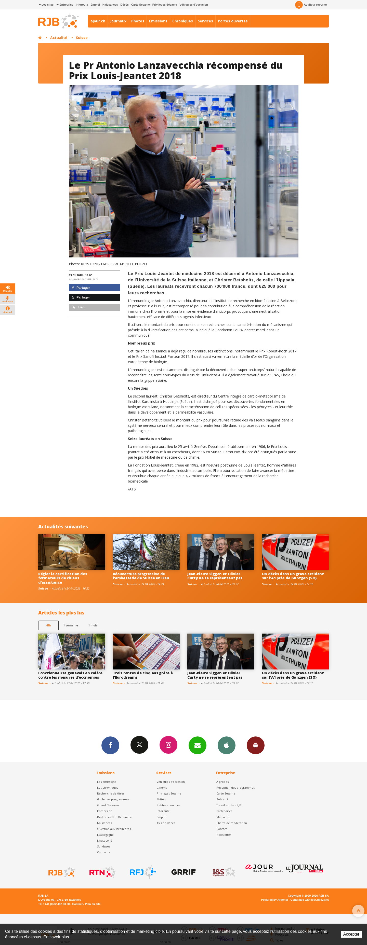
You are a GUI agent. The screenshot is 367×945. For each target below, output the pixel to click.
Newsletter (223, 834)
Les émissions (106, 781)
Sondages (103, 846)
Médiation (223, 817)
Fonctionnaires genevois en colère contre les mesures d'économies (70, 675)
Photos (137, 21)
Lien (78, 307)
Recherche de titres (110, 793)
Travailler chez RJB (228, 805)
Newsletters (197, 745)
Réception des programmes (235, 787)
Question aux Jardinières (114, 828)
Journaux (118, 21)
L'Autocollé (104, 840)
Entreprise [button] (65, 4)
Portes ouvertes (233, 21)
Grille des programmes (113, 799)
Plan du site (92, 904)
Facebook (110, 745)
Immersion (104, 811)
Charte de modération (231, 823)
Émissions (158, 21)
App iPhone (226, 745)
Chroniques (182, 21)
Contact (221, 828)
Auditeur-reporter (311, 5)
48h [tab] (48, 625)
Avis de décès (166, 823)
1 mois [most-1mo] (93, 625)
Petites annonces (168, 805)
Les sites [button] (46, 4)
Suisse (82, 37)
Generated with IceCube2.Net (310, 899)
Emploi (95, 4)
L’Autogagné (105, 834)
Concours (103, 852)
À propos (222, 781)
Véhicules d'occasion (193, 4)
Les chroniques (107, 787)
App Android (256, 745)
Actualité (58, 37)
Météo (161, 799)
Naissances (110, 4)
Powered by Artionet (274, 899)
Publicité (222, 799)
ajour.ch (97, 21)
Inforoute (82, 4)
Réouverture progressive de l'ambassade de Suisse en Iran (141, 576)
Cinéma (162, 787)
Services (205, 21)
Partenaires (224, 811)
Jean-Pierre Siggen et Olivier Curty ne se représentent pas (214, 576)
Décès (125, 4)
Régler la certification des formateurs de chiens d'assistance (62, 578)
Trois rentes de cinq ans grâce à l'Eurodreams (143, 675)
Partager (81, 288)
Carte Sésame (140, 4)
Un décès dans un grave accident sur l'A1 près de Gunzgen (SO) (293, 576)
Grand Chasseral (108, 805)
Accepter (351, 934)
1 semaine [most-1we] (70, 625)
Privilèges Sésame (164, 4)
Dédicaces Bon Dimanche (114, 817)
